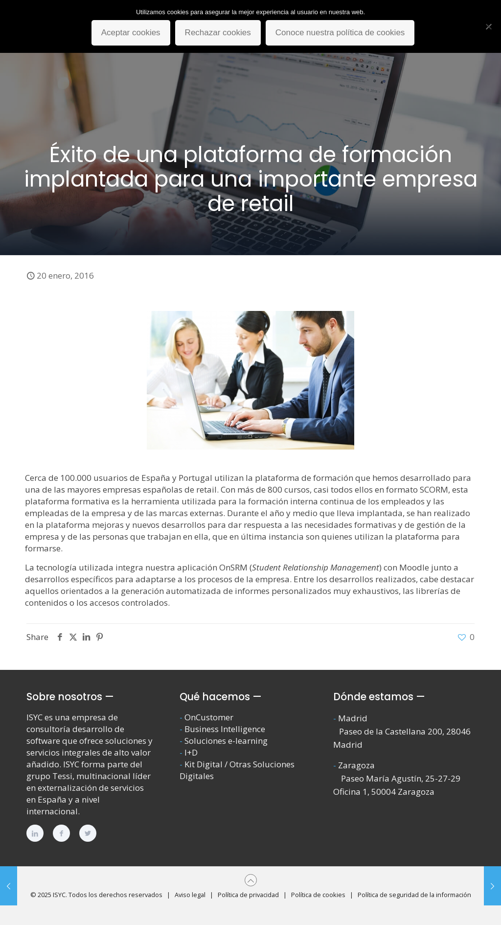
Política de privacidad (248, 894)
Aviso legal (190, 894)
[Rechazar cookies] (489, 26)
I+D (191, 752)
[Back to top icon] (251, 880)
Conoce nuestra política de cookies (340, 32)
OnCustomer (208, 717)
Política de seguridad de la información (414, 894)
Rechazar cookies (218, 32)
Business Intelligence (224, 729)
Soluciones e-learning (226, 740)
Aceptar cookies (130, 32)
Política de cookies (318, 894)
